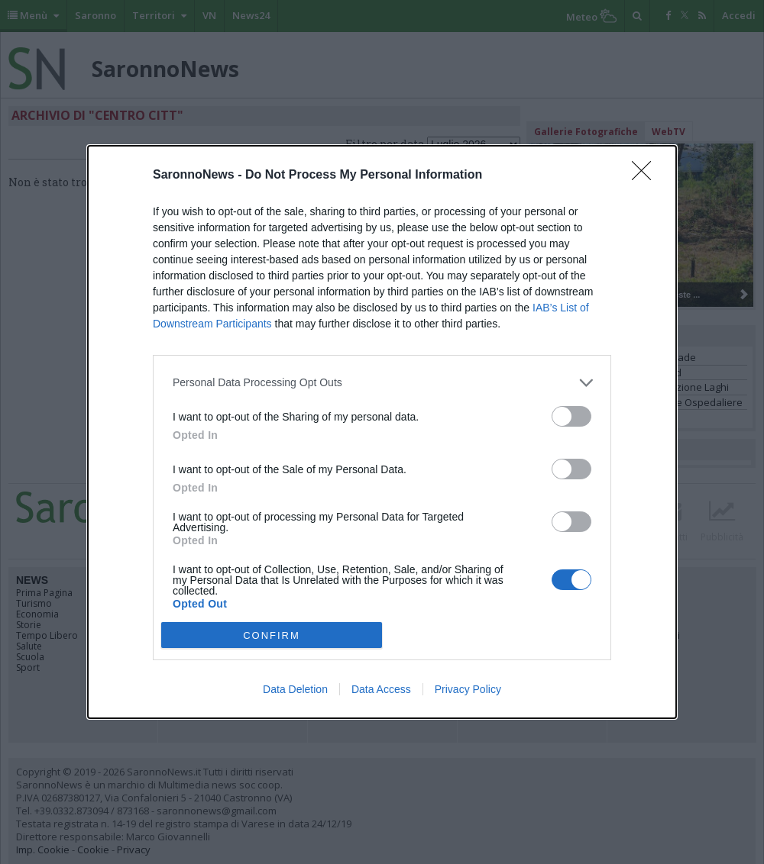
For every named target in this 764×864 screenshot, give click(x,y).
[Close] (646, 175)
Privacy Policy (468, 689)
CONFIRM (271, 635)
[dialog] (382, 432)
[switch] (571, 416)
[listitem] (382, 383)
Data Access (381, 689)
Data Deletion (295, 689)
